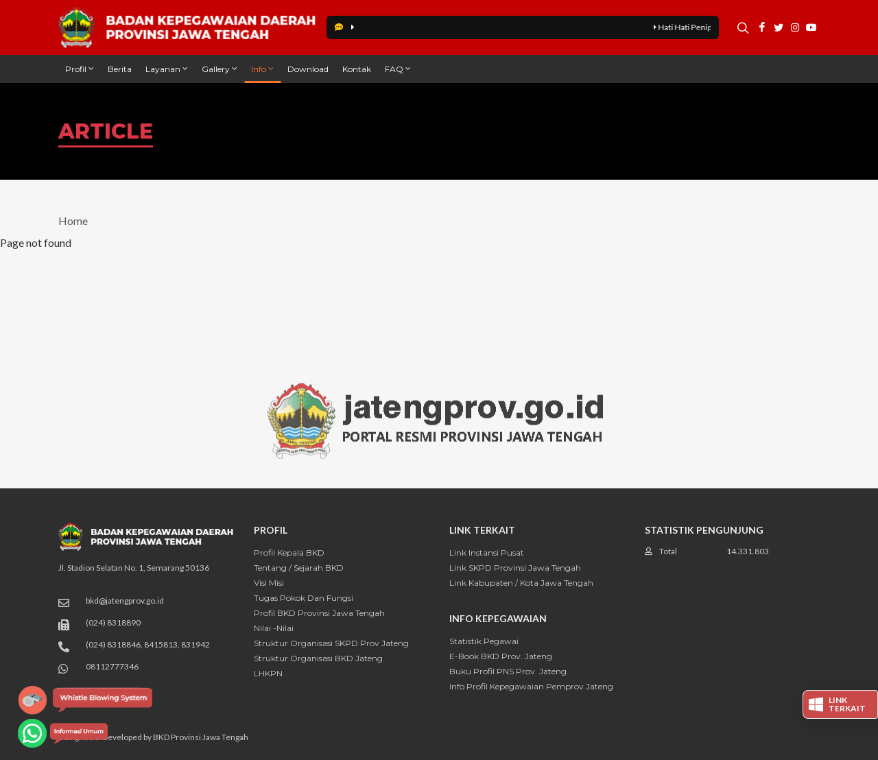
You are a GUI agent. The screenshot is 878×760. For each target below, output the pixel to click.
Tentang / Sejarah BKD (299, 567)
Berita (120, 69)
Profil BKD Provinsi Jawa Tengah (319, 613)
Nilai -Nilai (274, 628)
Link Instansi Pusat (486, 552)
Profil (79, 68)
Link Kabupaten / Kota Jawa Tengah (521, 583)
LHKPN (268, 673)
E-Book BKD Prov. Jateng (500, 656)
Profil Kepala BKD (289, 552)
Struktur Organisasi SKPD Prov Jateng (331, 643)
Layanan (166, 68)
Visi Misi (269, 583)
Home (73, 220)
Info (262, 68)
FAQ (398, 68)
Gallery (219, 68)
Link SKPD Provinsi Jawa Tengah (515, 567)
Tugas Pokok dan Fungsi (303, 598)
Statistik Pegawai (484, 641)
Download (308, 69)
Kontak (356, 69)
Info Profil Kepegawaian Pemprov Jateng (531, 686)
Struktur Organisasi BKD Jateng (318, 658)
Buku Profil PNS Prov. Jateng (508, 671)
